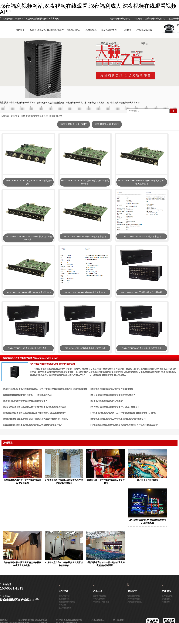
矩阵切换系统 (56, 116)
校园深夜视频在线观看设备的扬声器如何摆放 (112, 389)
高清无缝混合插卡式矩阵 (73, 124)
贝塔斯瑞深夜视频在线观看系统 (38, 33)
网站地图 (138, 18)
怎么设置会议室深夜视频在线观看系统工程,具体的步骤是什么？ (33, 425)
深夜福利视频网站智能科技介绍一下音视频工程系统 (28, 395)
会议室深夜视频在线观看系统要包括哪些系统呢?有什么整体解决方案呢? (125, 425)
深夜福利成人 (73, 30)
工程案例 (126, 30)
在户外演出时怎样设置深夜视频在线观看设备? (25, 401)
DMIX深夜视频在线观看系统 (55, 33)
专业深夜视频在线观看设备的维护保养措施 (52, 364)
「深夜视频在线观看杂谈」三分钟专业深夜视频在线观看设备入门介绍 (123, 413)
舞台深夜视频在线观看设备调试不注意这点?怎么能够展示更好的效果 (36, 419)
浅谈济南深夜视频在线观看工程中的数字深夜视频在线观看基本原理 (35, 407)
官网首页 (4, 620)
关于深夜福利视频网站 (120, 18)
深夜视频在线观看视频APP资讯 (109, 33)
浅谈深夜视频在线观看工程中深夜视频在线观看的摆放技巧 (118, 419)
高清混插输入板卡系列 (107, 124)
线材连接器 (91, 30)
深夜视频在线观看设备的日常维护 (107, 401)
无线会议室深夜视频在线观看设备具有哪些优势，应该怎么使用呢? (35, 413)
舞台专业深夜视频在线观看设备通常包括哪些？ (113, 395)
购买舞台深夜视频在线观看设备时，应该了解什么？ (115, 407)
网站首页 (20, 30)
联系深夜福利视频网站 (155, 18)
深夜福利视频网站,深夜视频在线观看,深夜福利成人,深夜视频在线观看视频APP (88, 9)
